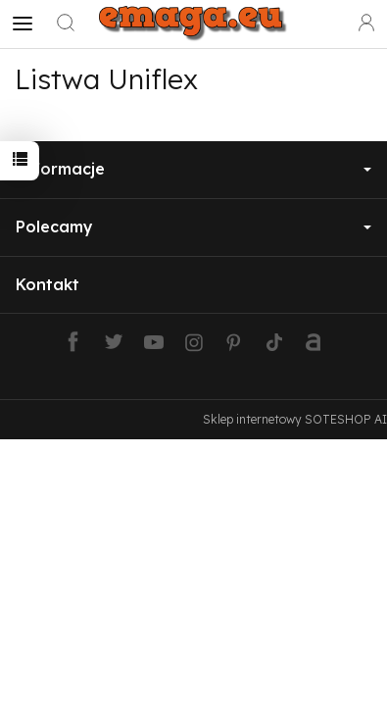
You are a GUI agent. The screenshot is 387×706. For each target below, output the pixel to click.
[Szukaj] (65, 23)
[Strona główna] (193, 23)
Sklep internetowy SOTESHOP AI (295, 419)
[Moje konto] (366, 23)
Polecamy (193, 226)
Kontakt (47, 284)
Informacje (193, 168)
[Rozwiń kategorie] (22, 23)
